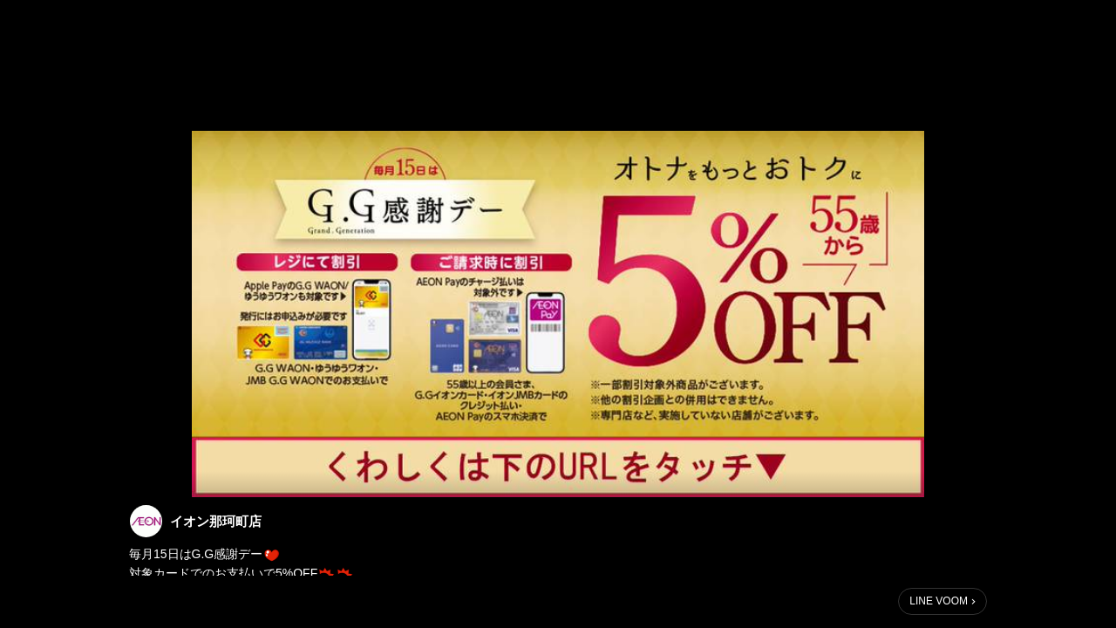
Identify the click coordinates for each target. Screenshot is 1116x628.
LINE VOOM (938, 601)
